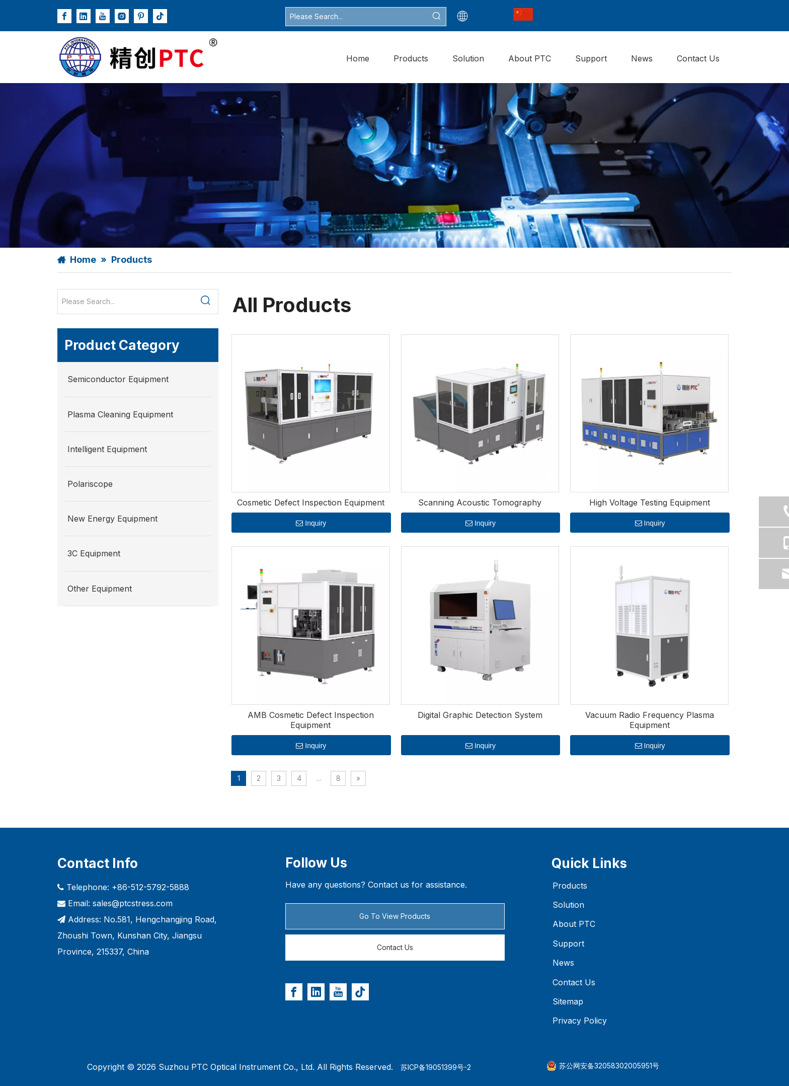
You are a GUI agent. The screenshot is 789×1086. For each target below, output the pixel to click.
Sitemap (568, 1001)
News (563, 963)
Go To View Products (394, 916)
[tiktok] (160, 16)
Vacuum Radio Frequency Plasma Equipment (649, 720)
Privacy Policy (580, 1021)
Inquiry (311, 523)
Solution (568, 905)
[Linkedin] (83, 16)
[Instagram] (122, 16)
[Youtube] (103, 16)
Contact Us (395, 947)
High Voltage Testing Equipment (649, 502)
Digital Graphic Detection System (480, 715)
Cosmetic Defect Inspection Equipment (310, 502)
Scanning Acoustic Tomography (479, 502)
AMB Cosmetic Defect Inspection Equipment (311, 720)
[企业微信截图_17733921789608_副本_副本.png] (523, 14)
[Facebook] (64, 16)
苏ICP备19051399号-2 (436, 1067)
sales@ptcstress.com (133, 903)
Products (570, 886)
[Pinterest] (141, 16)
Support (568, 943)
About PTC (574, 924)
